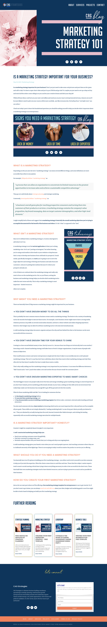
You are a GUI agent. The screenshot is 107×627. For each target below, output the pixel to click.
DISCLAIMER (55, 619)
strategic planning (38, 194)
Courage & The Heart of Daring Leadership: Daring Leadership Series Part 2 (63, 539)
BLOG (24, 619)
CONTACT (101, 5)
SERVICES (80, 5)
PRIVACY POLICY (77, 619)
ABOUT (71, 5)
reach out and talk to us (47, 488)
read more (81, 545)
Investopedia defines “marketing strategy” (34, 198)
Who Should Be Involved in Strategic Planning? (22, 539)
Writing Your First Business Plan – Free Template (83, 538)
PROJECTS (90, 5)
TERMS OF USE (65, 619)
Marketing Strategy (28, 82)
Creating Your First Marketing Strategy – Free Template (43, 539)
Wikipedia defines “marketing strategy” (33, 178)
